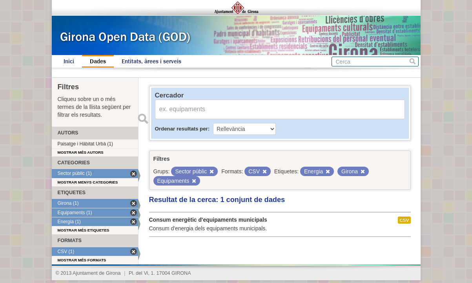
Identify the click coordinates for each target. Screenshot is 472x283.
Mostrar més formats (82, 260)
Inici (69, 61)
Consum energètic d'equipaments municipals (208, 220)
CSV (404, 220)
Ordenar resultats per (181, 129)
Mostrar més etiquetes (83, 230)
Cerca (412, 61)
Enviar (143, 119)
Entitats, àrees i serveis (151, 61)
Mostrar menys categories (88, 182)
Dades (98, 61)
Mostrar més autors (81, 152)
